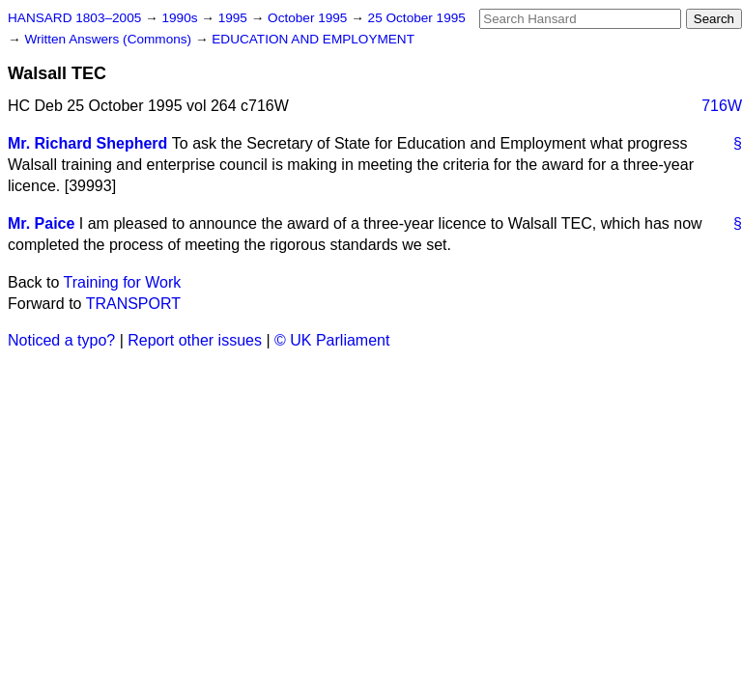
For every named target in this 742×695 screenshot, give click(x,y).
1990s (181, 18)
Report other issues (195, 340)
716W (721, 105)
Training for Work (123, 282)
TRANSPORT (133, 303)
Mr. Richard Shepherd (87, 143)
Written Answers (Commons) (109, 39)
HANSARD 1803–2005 (74, 18)
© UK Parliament (331, 340)
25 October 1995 (417, 18)
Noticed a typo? (61, 340)
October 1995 (309, 18)
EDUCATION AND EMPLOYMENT (313, 39)
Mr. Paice (41, 223)
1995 (234, 18)
